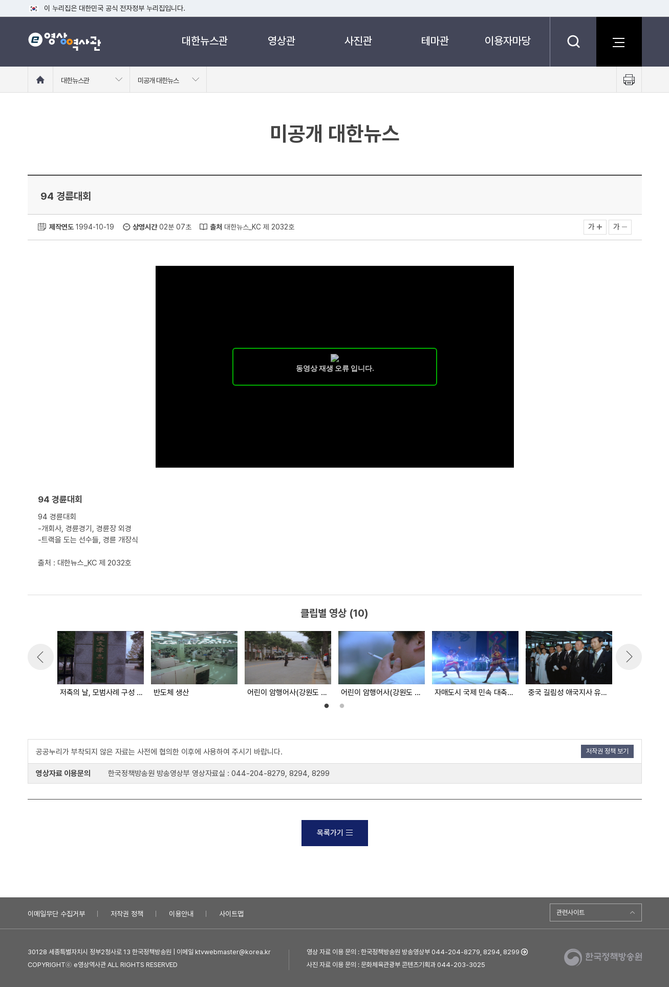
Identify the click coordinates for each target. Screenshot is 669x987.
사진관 (358, 40)
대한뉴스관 (205, 40)
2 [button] (342, 706)
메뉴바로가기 (0, 0)
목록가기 (335, 832)
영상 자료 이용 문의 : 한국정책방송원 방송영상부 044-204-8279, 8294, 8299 (413, 952)
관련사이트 (570, 912)
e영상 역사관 (64, 41)
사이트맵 (231, 914)
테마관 (435, 40)
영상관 (281, 40)
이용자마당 (508, 40)
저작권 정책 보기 (607, 751)
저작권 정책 (127, 914)
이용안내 (181, 914)
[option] (100, 665)
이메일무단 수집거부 (56, 914)
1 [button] (326, 706)
